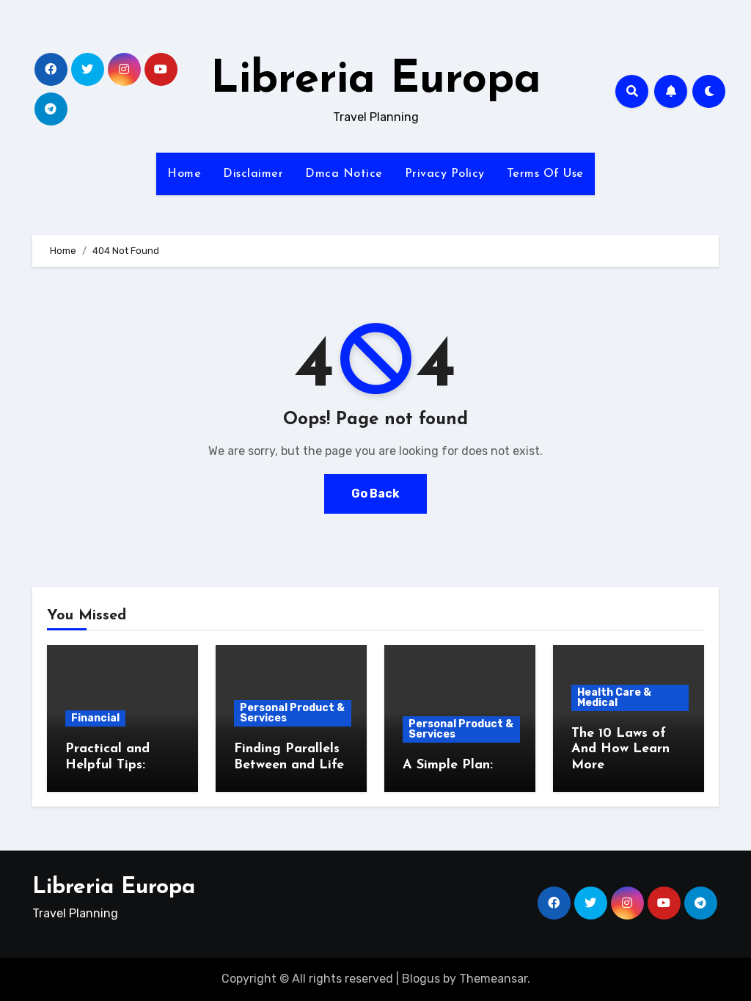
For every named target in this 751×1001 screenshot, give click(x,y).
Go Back (375, 493)
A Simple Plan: (448, 765)
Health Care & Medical (614, 697)
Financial (95, 718)
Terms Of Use (545, 174)
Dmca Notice (344, 174)
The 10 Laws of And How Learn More (620, 749)
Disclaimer (253, 174)
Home (184, 174)
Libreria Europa (375, 81)
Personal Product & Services (292, 713)
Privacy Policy (445, 174)
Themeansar (493, 979)
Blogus (421, 979)
